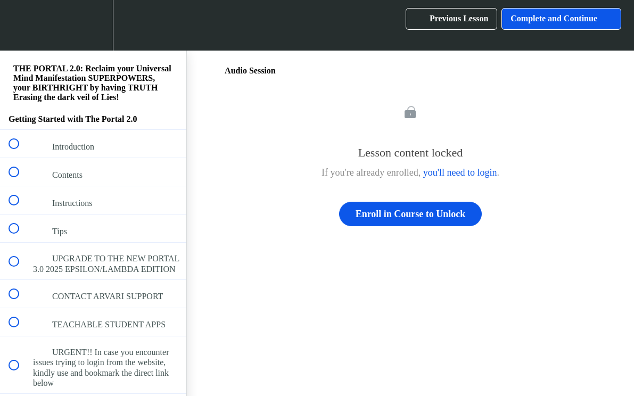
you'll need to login (460, 172)
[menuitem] (93, 25)
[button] (19, 25)
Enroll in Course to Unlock (411, 214)
